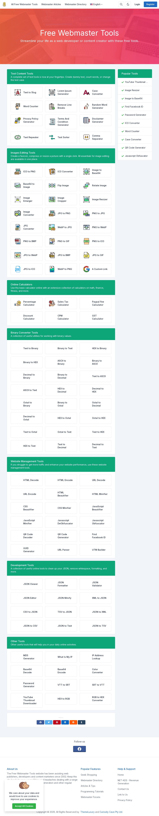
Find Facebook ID (134, 106)
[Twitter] (48, 722)
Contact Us (123, 789)
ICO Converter (132, 123)
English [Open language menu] (95, 4)
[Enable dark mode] (128, 4)
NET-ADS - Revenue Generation (128, 782)
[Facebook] (40, 722)
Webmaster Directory (75, 4)
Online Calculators (21, 284)
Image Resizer (132, 90)
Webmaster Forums (90, 797)
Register (150, 4)
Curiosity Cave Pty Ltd (111, 812)
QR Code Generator (135, 147)
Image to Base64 (133, 98)
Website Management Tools (27, 461)
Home (121, 774)
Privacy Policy (125, 800)
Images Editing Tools (23, 152)
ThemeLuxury (87, 812)
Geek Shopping (89, 774)
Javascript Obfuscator (136, 156)
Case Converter (133, 139)
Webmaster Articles (51, 4)
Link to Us (123, 794)
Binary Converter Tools (24, 332)
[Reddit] (73, 722)
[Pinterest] (57, 722)
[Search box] (121, 4)
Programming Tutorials (92, 791)
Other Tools (18, 641)
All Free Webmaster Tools (24, 4)
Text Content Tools (22, 73)
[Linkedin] (65, 722)
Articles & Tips (88, 786)
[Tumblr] (81, 722)
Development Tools (22, 565)
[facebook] (79, 749)
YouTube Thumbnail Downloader (136, 82)
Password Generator (135, 114)
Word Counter (132, 131)
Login (137, 4)
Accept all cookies (24, 806)
